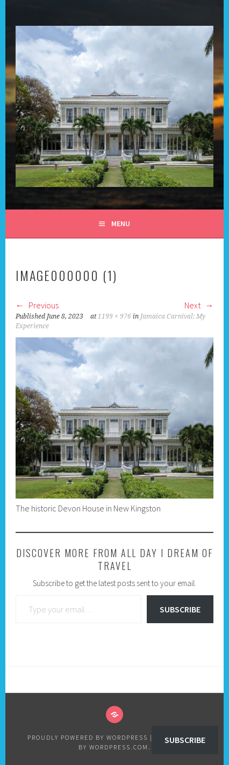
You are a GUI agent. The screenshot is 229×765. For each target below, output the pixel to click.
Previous (37, 305)
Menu (120, 223)
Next (198, 305)
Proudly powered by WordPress (87, 737)
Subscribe (180, 609)
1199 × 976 (114, 316)
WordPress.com (118, 747)
